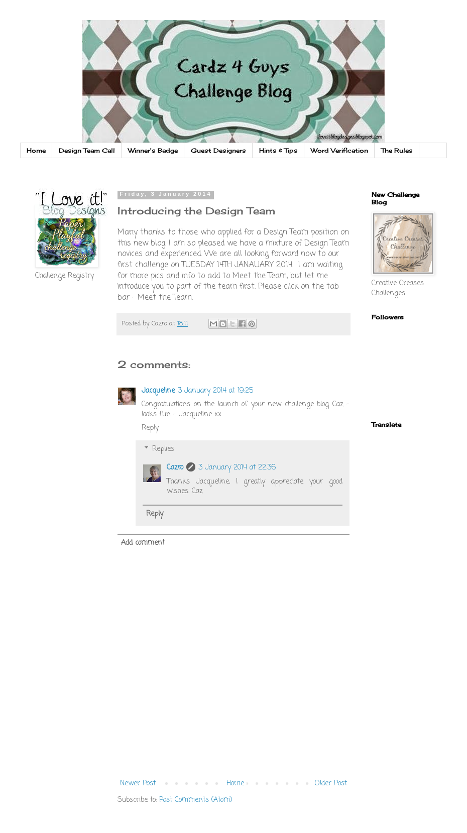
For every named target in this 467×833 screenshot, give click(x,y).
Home (36, 150)
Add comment (143, 543)
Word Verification (339, 150)
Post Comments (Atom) (195, 800)
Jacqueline (158, 391)
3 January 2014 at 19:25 (215, 391)
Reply (150, 428)
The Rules (397, 150)
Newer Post (138, 783)
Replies (163, 449)
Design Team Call (87, 150)
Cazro (175, 467)
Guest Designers (218, 150)
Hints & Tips (278, 150)
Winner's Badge (153, 150)
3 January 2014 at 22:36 (237, 467)
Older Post (331, 783)
